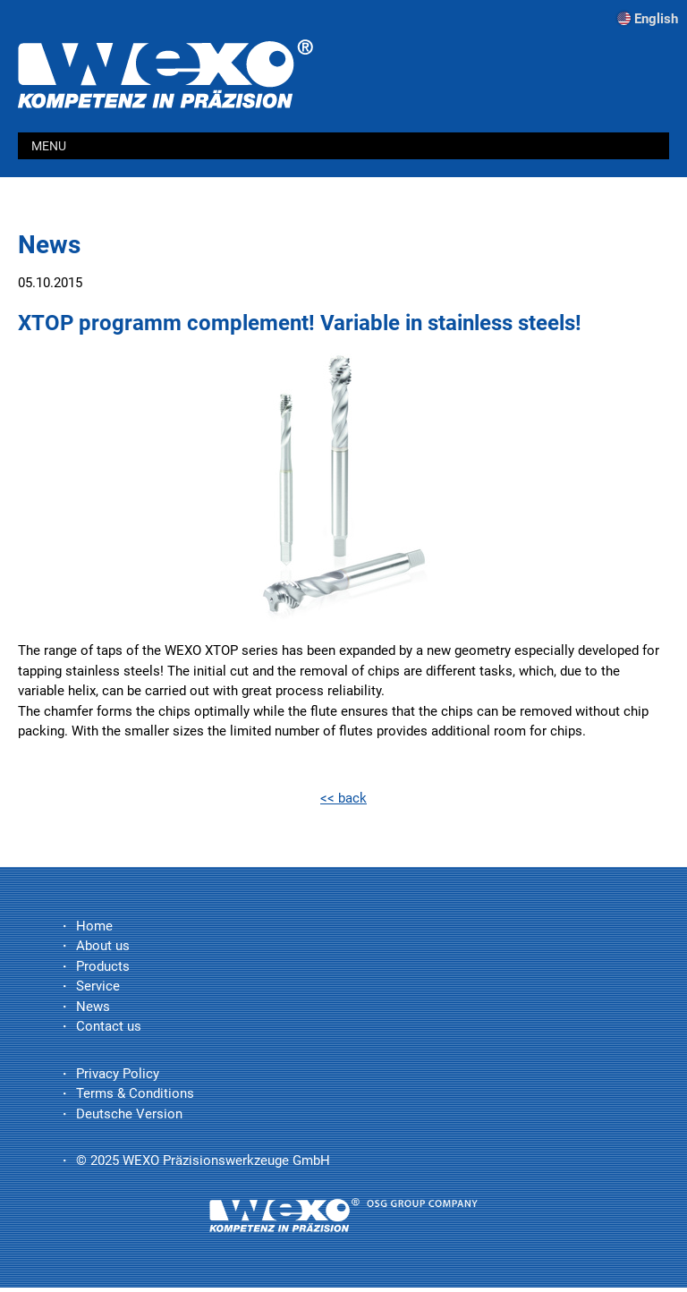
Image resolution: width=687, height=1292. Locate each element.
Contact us (108, 1026)
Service (98, 986)
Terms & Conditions (135, 1093)
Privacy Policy (117, 1074)
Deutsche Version (129, 1114)
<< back (343, 798)
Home (94, 926)
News (93, 1007)
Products (103, 966)
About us (103, 946)
